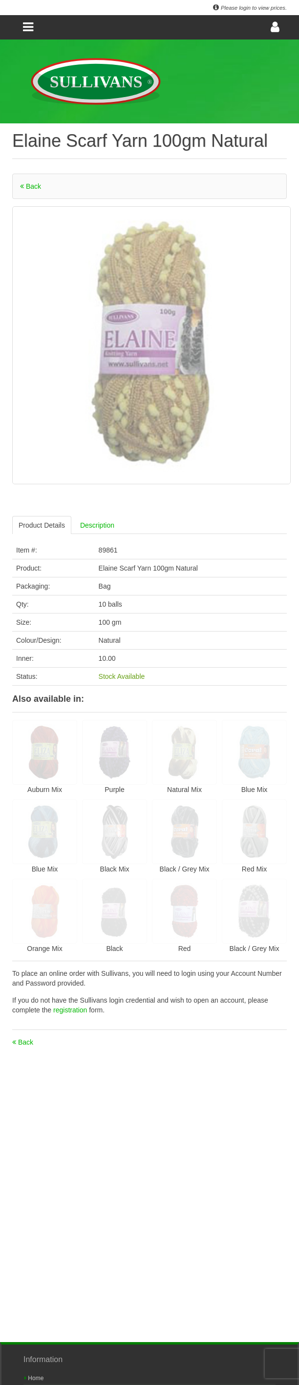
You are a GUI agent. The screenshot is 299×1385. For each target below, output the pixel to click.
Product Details (42, 525)
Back (30, 186)
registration (71, 1010)
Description (97, 525)
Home (33, 1378)
